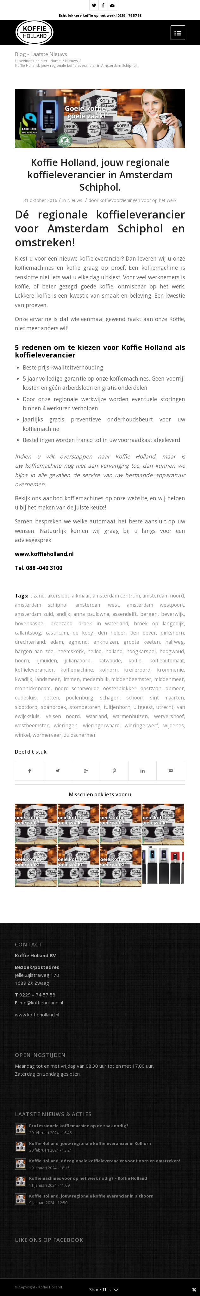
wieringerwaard (101, 725)
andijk (63, 613)
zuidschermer (80, 734)
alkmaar (81, 595)
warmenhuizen (130, 716)
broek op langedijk (159, 623)
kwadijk (23, 679)
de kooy (83, 632)
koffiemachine (76, 669)
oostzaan (151, 688)
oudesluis (26, 697)
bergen (149, 613)
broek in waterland (103, 623)
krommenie (170, 669)
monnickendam (33, 688)
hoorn (22, 660)
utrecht (164, 707)
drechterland (30, 641)
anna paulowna (91, 613)
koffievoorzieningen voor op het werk (138, 200)
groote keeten (141, 641)
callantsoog (28, 632)
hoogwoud (171, 651)
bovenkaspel (30, 623)
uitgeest (143, 707)
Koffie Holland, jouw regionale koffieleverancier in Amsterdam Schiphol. (100, 174)
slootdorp (26, 707)
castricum (57, 632)
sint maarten (167, 697)
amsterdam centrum (116, 595)
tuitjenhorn (117, 707)
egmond (78, 641)
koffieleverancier (34, 669)
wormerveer (47, 734)
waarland (96, 716)
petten (51, 697)
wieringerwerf (141, 725)
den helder (112, 632)
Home (55, 60)
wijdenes (173, 725)
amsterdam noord (163, 595)
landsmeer (47, 679)
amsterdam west (97, 604)
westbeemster (32, 725)
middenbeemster (131, 679)
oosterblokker (119, 688)
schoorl (134, 697)
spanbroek (53, 707)
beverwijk (172, 613)
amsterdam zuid (34, 613)
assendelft (124, 613)
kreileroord (137, 669)
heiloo (94, 651)
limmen (71, 679)
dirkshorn (172, 632)
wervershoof (169, 716)
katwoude (109, 660)
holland (113, 651)
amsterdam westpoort (155, 604)
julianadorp (78, 660)
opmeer (175, 688)
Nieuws (71, 60)
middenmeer (169, 679)
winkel (22, 734)
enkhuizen (105, 641)
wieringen (66, 725)
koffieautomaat (166, 660)
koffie (134, 660)
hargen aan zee (34, 651)
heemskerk (70, 651)
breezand (61, 623)
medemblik (96, 679)
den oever (143, 632)
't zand (37, 595)
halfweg (174, 641)
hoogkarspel (141, 651)
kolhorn (108, 669)
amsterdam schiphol (41, 604)
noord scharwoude (77, 688)
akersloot (58, 595)
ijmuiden (47, 660)
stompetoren (85, 707)
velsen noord (63, 716)
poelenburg (79, 697)
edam (56, 641)
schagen (110, 697)
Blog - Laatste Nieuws (41, 54)
